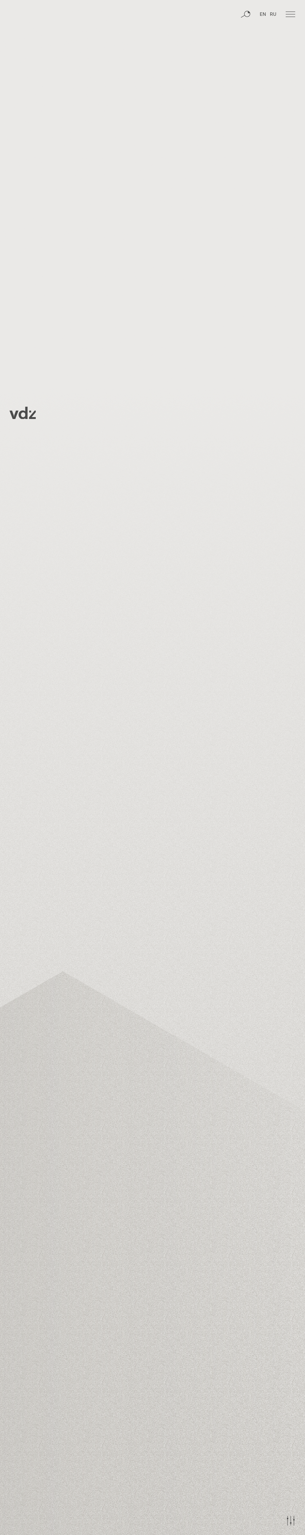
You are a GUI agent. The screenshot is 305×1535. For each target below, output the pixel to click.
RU (273, 39)
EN (263, 39)
